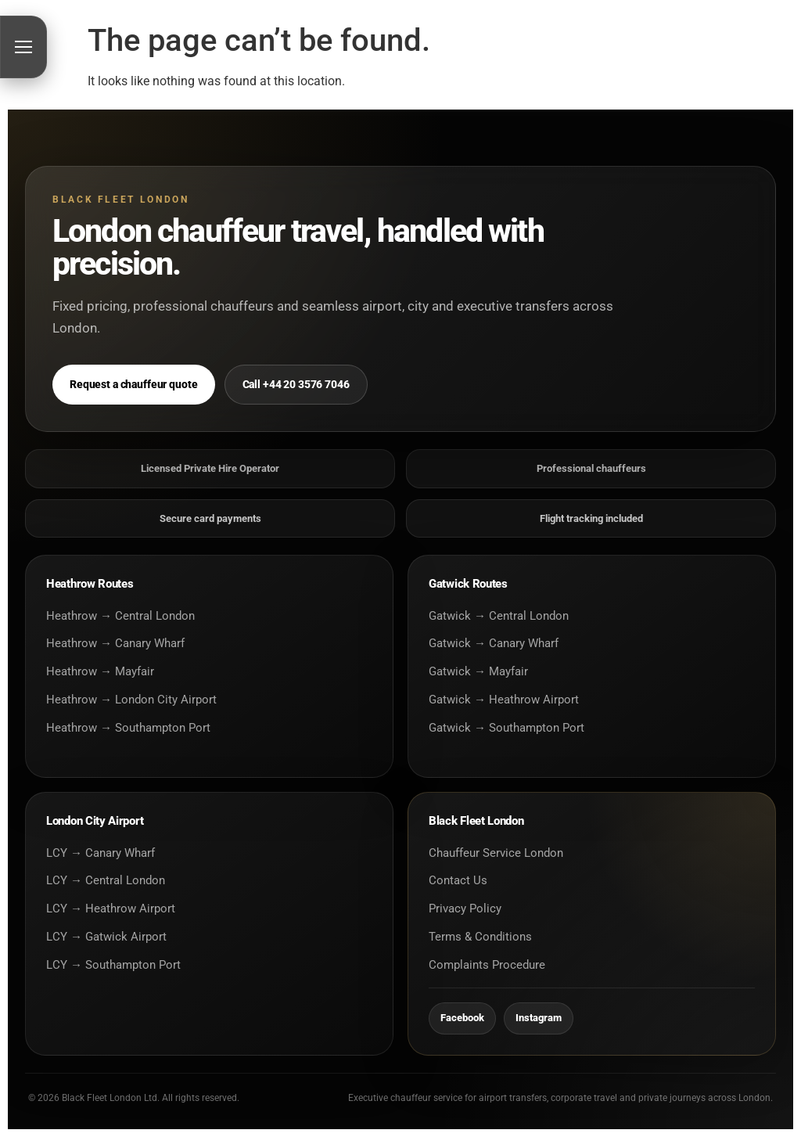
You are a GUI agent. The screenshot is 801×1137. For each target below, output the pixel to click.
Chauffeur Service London (496, 853)
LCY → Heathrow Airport (110, 908)
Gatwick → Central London (499, 616)
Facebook (462, 1018)
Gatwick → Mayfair (478, 671)
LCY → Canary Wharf (100, 853)
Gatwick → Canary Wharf (494, 643)
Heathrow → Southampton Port (128, 728)
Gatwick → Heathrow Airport (504, 700)
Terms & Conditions (480, 937)
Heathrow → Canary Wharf (115, 643)
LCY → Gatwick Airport (106, 937)
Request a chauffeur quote (134, 384)
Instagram (538, 1018)
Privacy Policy (465, 908)
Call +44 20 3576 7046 (296, 384)
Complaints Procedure (487, 965)
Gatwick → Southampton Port (506, 728)
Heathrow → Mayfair (100, 671)
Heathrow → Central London (120, 616)
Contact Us (458, 880)
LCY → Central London (105, 880)
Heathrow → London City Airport (131, 700)
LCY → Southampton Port (113, 965)
